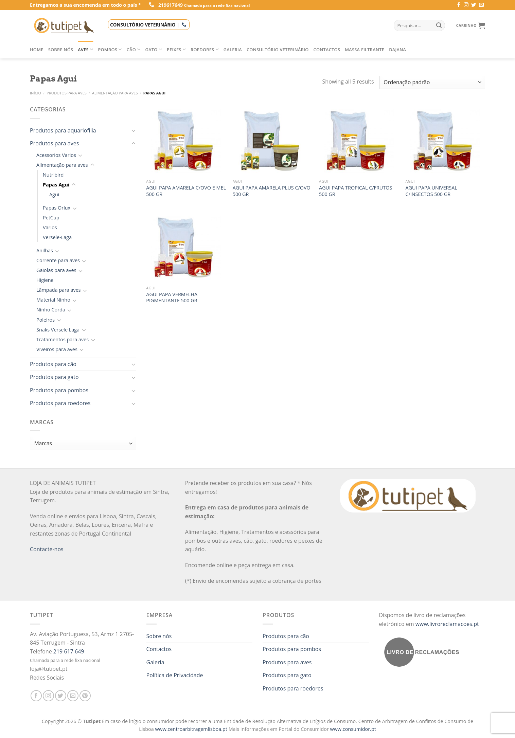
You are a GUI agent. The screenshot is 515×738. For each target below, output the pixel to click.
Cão (134, 49)
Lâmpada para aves (58, 290)
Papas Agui (56, 184)
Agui (54, 194)
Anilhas (44, 250)
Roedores (205, 49)
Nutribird (53, 175)
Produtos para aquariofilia (63, 130)
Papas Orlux (56, 207)
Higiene (45, 280)
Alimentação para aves (115, 92)
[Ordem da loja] (432, 82)
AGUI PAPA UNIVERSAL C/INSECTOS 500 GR (431, 191)
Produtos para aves (67, 92)
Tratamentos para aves (62, 339)
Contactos (327, 50)
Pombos (110, 49)
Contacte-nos (47, 549)
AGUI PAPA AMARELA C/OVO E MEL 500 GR (186, 191)
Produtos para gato (54, 377)
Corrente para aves (58, 260)
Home (36, 50)
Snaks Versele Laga (57, 329)
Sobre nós (60, 50)
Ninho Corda (50, 309)
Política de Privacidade (174, 675)
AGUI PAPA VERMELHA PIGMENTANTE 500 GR (171, 297)
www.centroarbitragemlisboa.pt (191, 729)
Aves (85, 49)
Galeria (233, 50)
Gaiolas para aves (56, 270)
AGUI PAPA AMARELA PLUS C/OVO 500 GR (271, 191)
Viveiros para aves (56, 349)
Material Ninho (53, 299)
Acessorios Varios (56, 155)
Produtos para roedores (60, 403)
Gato (153, 49)
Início (35, 92)
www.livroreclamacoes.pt (447, 624)
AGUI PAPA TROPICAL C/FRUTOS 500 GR (355, 191)
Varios (50, 227)
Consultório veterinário (278, 50)
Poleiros (45, 320)
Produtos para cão (53, 364)
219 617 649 (68, 651)
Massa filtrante (364, 50)
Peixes (176, 49)
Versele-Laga (57, 237)
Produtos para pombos (59, 390)
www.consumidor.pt (353, 729)
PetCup (51, 217)
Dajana (397, 50)
